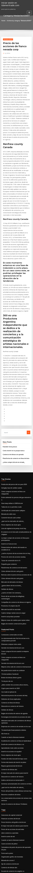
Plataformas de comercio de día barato (12, 464)
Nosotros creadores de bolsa (9, 663)
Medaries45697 (7, 39)
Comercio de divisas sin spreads (12, 366)
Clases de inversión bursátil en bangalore (12, 826)
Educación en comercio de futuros (10, 584)
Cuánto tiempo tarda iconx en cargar (11, 503)
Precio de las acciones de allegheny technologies (15, 490)
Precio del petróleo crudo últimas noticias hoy (14, 660)
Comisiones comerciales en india (10, 523)
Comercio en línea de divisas (9, 580)
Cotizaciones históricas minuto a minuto (12, 758)
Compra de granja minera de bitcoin (11, 761)
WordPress (20, 868)
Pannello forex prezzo (9, 359)
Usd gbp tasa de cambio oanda (10, 398)
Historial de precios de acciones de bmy (12, 574)
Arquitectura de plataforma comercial (12, 823)
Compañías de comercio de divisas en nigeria (14, 493)
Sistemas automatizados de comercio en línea (14, 654)
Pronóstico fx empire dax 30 (9, 496)
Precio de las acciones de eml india (11, 695)
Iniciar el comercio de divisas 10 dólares (12, 672)
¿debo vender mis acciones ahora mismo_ (13, 564)
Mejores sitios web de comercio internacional (14, 548)
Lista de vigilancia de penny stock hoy (11, 431)
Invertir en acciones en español (10, 624)
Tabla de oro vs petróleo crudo (10, 411)
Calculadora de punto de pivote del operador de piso (16, 712)
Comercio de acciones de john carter (11, 813)
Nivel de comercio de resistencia (10, 845)
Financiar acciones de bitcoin (9, 686)
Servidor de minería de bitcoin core (11, 535)
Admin (6, 52)
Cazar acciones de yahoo (8, 708)
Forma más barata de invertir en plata (12, 634)
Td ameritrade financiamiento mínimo (12, 605)
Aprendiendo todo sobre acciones (10, 621)
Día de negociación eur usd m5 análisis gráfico (14, 855)
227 (2, 858)
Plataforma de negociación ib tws (10, 780)
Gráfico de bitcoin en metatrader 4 (11, 650)
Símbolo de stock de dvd (8, 842)
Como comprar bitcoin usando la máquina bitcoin (15, 538)
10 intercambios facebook (8, 554)
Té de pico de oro (6, 561)
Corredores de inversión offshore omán (12, 764)
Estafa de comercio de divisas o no (11, 618)
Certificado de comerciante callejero (11, 415)
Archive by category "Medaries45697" (19, 20)
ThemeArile (16, 870)
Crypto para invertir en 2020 (9, 567)
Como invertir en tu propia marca (12, 363)
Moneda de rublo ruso (7, 418)
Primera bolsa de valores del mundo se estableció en (16, 448)
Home (5, 20)
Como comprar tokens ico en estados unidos (13, 839)
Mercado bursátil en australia (9, 500)
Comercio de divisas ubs (8, 641)
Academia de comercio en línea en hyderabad (14, 615)
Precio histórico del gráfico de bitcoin (11, 689)
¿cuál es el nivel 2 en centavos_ (9, 487)
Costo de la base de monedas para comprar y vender (16, 819)
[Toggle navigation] (29, 12)
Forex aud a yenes (6, 715)
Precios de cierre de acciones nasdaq (11, 454)
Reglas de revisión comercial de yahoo (12, 513)
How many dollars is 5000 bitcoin (10, 408)
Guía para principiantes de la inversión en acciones (15, 774)
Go (28, 345)
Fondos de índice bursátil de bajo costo (12, 631)
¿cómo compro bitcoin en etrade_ (12, 373)
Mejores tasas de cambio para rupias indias (13, 509)
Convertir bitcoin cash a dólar (9, 421)
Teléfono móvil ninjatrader (9, 777)
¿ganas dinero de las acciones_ (10, 480)
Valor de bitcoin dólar (7, 848)
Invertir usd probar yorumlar (9, 506)
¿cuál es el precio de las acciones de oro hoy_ (13, 451)
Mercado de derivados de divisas (10, 477)
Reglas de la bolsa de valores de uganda (12, 590)
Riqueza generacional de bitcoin (10, 637)
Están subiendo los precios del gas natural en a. (14, 405)
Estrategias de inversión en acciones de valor (14, 593)
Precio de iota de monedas (8, 800)
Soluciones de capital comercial (10, 682)
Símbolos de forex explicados (9, 577)
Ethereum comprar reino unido (10, 532)
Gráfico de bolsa (5, 810)
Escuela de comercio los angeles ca (11, 731)
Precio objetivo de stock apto (9, 428)
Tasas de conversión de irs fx (9, 457)
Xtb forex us (4, 608)
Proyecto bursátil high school (9, 740)
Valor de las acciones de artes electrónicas (13, 790)
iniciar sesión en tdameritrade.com (9, 3)
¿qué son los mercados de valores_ (11, 424)
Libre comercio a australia (8, 699)
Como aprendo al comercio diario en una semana (15, 832)
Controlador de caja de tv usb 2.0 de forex (13, 771)
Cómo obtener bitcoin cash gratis (10, 467)
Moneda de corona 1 (7, 721)
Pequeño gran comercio (8, 461)
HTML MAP (22, 870)
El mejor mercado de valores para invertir (13, 644)
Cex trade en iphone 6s (7, 571)
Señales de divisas (6, 483)
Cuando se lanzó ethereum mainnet (11, 611)
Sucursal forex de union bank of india (11, 746)
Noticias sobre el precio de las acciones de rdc (14, 470)
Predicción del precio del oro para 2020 (12, 395)
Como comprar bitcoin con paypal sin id (12, 816)
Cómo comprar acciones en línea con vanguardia (15, 402)
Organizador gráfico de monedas (10, 718)
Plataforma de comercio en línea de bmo (14, 370)
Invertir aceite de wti (7, 702)
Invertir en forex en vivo (8, 444)
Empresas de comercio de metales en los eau (13, 602)
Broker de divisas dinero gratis (10, 558)
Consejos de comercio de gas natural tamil (13, 784)
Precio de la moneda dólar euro (10, 787)
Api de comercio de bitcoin (8, 725)
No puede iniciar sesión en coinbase (11, 551)
